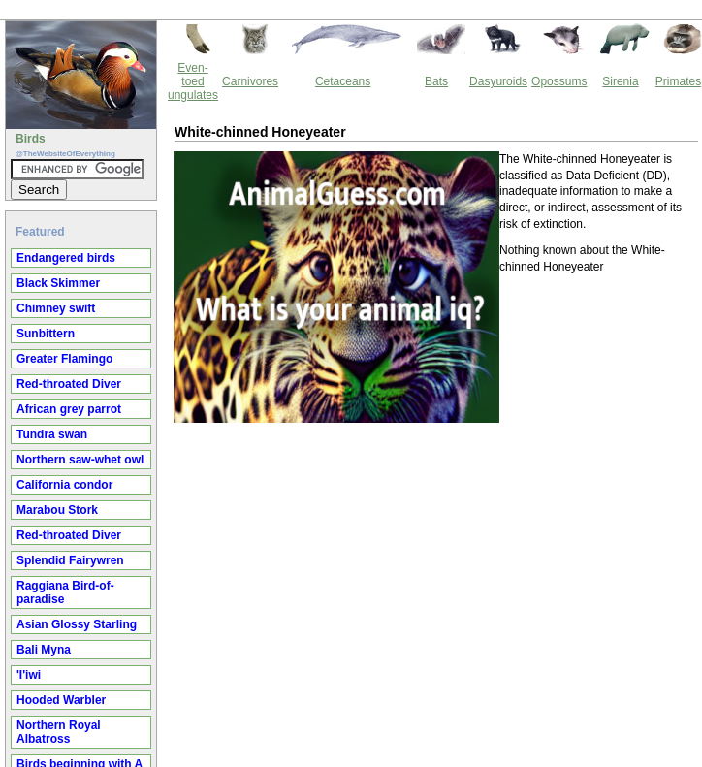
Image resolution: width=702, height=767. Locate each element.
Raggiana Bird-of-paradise (65, 592)
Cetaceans (342, 81)
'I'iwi (28, 675)
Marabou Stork (57, 510)
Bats (436, 81)
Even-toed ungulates (193, 81)
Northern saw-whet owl (80, 459)
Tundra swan (51, 434)
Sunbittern (45, 333)
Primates (678, 81)
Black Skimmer (58, 283)
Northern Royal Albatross (58, 732)
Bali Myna (43, 649)
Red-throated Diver (68, 384)
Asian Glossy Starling (76, 624)
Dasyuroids (498, 81)
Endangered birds (65, 258)
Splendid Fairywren (70, 560)
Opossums (559, 81)
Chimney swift (55, 308)
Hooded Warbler (61, 700)
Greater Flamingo (64, 359)
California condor (64, 485)
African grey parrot (68, 409)
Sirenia (620, 81)
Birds (31, 138)
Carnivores (250, 81)
